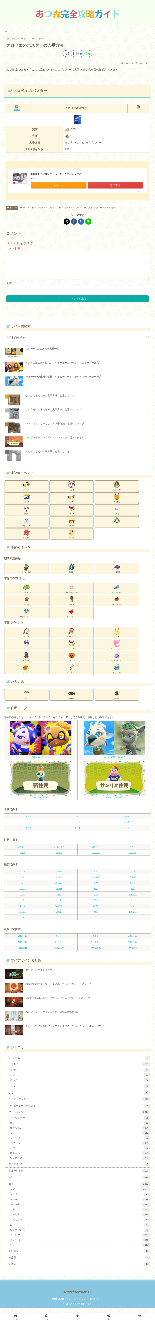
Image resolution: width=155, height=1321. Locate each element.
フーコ (71, 515)
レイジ (117, 527)
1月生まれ (22, 941)
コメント (13, 248)
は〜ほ (126, 827)
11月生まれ (96, 953)
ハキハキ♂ (59, 852)
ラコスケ (71, 527)
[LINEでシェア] (89, 53)
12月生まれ (132, 953)
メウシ (59, 916)
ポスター (12, 208)
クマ (96, 888)
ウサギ (133, 876)
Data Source (57, 1304)
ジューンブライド (117, 649)
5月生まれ (22, 947)
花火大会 (26, 661)
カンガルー (59, 888)
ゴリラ (59, 893)
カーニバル (117, 673)
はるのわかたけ (26, 593)
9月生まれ (22, 953)
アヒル (22, 876)
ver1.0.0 (24, 208)
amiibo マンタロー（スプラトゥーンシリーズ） (57, 174)
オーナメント (71, 617)
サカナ (71, 699)
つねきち (117, 503)
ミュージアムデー (71, 649)
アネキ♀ (132, 857)
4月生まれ (132, 941)
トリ (59, 905)
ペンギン (22, 916)
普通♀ (22, 857)
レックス (26, 539)
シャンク (26, 503)
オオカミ (96, 882)
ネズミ (22, 911)
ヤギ (96, 916)
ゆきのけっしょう (26, 617)
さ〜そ (126, 821)
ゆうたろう (117, 515)
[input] (77, 342)
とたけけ (26, 515)
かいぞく (26, 491)
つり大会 (26, 637)
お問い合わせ (97, 1304)
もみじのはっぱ (116, 605)
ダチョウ (133, 899)
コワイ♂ (96, 852)
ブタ (133, 911)
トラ (22, 905)
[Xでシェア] (66, 53)
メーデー (26, 649)
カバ (22, 888)
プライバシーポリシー (77, 1304)
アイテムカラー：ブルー (70, 208)
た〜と (29, 827)
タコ (96, 899)
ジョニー (71, 503)
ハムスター (59, 911)
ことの (71, 491)
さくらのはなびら (71, 593)
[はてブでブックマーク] (81, 53)
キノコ (71, 605)
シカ (22, 899)
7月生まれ (95, 947)
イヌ (96, 876)
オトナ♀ (96, 857)
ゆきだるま (26, 527)
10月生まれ (59, 953)
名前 (9, 288)
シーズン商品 (26, 573)
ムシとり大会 (71, 637)
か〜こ (77, 821)
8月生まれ (132, 947)
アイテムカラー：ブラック (44, 208)
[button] (148, 342)
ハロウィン (71, 661)
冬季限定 (117, 573)
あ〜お (29, 821)
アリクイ (59, 876)
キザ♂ (132, 852)
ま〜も (29, 833)
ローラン (71, 539)
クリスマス (26, 673)
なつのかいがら (116, 593)
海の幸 (117, 699)
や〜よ (77, 833)
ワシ (59, 922)
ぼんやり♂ (22, 852)
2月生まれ (59, 941)
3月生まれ (95, 941)
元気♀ (59, 857)
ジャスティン (116, 491)
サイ (96, 893)
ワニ (96, 922)
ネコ (133, 905)
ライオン (133, 916)
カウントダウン (71, 673)
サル (133, 893)
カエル (133, 882)
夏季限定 (72, 573)
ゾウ (59, 899)
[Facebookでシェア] (74, 53)
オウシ (59, 882)
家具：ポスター (108, 208)
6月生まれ (59, 947)
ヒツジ (96, 911)
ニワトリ (96, 905)
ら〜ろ (126, 833)
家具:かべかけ (91, 208)
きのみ (26, 605)
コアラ (133, 888)
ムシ (26, 699)
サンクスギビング (117, 661)
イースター (117, 637)
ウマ (22, 882)
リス (22, 922)
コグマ (22, 893)
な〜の (77, 827)
